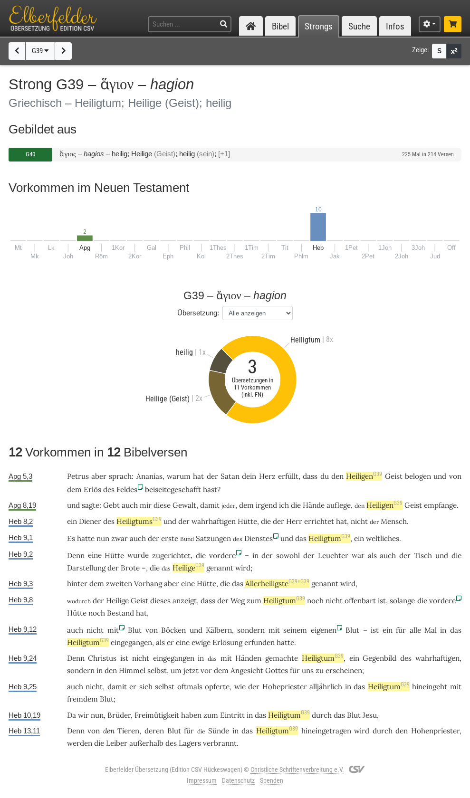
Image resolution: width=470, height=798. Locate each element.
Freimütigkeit (156, 715)
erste (169, 538)
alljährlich (325, 686)
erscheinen (344, 670)
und (439, 476)
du (324, 476)
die (296, 505)
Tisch (423, 555)
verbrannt (220, 743)
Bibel (280, 26)
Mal (430, 630)
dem (74, 489)
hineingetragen (326, 730)
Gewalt (184, 505)
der (212, 476)
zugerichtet (171, 555)
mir (146, 505)
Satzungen (213, 538)
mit (113, 630)
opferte (217, 686)
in (255, 555)
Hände (314, 505)
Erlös (92, 489)
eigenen (323, 630)
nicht (359, 521)
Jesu (370, 715)
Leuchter (333, 555)
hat (141, 613)
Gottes (276, 670)
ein (388, 630)
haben (191, 715)
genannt (219, 567)
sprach (120, 476)
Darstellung (86, 567)
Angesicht (246, 670)
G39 (40, 51)
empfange (440, 505)
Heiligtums (139, 521)
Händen (248, 658)
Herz (267, 476)
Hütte (247, 521)
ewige (201, 642)
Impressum (202, 780)
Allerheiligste (277, 583)
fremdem (82, 698)
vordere (222, 555)
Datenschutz (238, 780)
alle (415, 630)
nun (102, 538)
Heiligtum (329, 538)
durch (322, 715)
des (109, 489)
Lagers (190, 743)
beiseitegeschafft (173, 489)
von (455, 476)
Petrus (78, 476)
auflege (338, 505)
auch (130, 505)
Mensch (394, 521)
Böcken (173, 630)
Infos (395, 26)
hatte (86, 538)
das (301, 538)
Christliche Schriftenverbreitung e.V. (297, 769)
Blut (135, 630)
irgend (266, 505)
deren (154, 730)
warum (179, 476)
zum (254, 600)
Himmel (132, 670)
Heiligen (364, 476)
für (401, 630)
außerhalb (146, 743)
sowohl (288, 555)
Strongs (319, 26)
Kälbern (219, 630)
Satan (230, 476)
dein (249, 476)
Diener (90, 521)
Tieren (128, 730)
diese (162, 505)
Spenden (271, 780)
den (337, 476)
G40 (30, 154)
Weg (237, 600)
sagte (90, 505)
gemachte (281, 658)
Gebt (111, 505)
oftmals (189, 686)
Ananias (149, 476)
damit (210, 505)
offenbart (360, 600)
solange (402, 600)
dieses (160, 600)
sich (146, 686)
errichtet (319, 521)
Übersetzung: (198, 313)
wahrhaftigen (214, 521)
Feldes (126, 489)
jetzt (191, 670)
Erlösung (227, 642)
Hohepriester (284, 686)
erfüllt (288, 476)
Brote (130, 567)
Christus (102, 658)
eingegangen (131, 642)
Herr (294, 521)
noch (315, 600)
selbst (157, 670)
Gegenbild (379, 658)
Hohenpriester (435, 730)
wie (240, 686)
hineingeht (429, 686)
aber (98, 476)
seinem (295, 630)
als (372, 555)
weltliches (382, 538)
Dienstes (258, 538)
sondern (251, 630)
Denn (76, 555)
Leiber (116, 743)
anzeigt (185, 600)
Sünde (218, 730)
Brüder (119, 715)
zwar (119, 538)
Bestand (120, 613)
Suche (359, 26)
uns (308, 670)
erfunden (259, 642)
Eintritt (232, 715)
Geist (394, 476)
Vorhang (148, 583)
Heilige (188, 567)
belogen (418, 476)
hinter (77, 583)
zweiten (119, 583)
